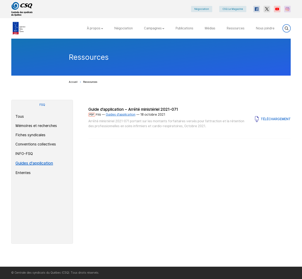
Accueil (73, 82)
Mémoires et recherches (36, 125)
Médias (210, 28)
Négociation (201, 9)
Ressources (235, 28)
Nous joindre (265, 28)
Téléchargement (273, 119)
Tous (19, 116)
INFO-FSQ (24, 153)
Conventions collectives (35, 144)
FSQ (42, 104)
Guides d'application (34, 163)
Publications (184, 28)
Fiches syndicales (30, 135)
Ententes (23, 173)
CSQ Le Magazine (232, 9)
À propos (95, 28)
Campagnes (154, 28)
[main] (151, 153)
